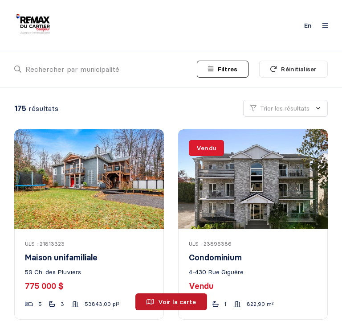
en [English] (308, 25)
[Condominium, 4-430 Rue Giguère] (253, 179)
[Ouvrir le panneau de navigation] (322, 25)
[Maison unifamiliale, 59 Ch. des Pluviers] (89, 179)
